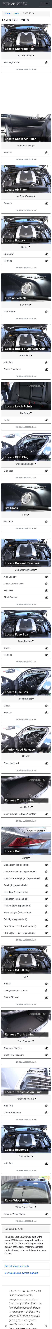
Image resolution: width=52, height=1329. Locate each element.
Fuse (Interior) (25, 698)
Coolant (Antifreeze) (25, 570)
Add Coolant (10, 577)
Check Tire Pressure (14, 1055)
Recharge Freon (11, 62)
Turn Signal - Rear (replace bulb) (19, 933)
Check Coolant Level (14, 583)
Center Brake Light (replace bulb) (20, 871)
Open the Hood (11, 763)
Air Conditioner (25, 55)
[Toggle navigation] (44, 4)
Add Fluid (8, 362)
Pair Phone (9, 311)
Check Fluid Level (12, 369)
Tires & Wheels (25, 1041)
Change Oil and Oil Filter (16, 990)
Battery (24, 247)
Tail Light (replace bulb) (15, 919)
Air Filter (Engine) (24, 196)
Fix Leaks (8, 590)
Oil (25, 977)
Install (7, 420)
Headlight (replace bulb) (16, 892)
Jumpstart (9, 254)
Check (7, 648)
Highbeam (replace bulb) (16, 899)
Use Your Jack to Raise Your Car (20, 814)
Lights (25, 858)
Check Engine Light (25, 464)
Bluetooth (25, 304)
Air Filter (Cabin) (25, 145)
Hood (25, 756)
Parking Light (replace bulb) (17, 905)
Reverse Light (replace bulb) (17, 912)
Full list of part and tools (17, 1266)
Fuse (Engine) (25, 641)
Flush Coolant (11, 597)
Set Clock (8, 521)
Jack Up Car (25, 807)
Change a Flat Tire (13, 1048)
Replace (8, 152)
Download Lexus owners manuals (21, 1273)
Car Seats (25, 413)
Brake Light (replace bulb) (16, 865)
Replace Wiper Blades (14, 1214)
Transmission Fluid (25, 1098)
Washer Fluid (24, 1156)
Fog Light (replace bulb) (15, 885)
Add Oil (7, 983)
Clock (25, 514)
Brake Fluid (24, 355)
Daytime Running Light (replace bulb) (22, 878)
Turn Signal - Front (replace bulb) (20, 926)
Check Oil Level (11, 997)
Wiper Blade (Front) (24, 1207)
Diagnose (8, 471)
